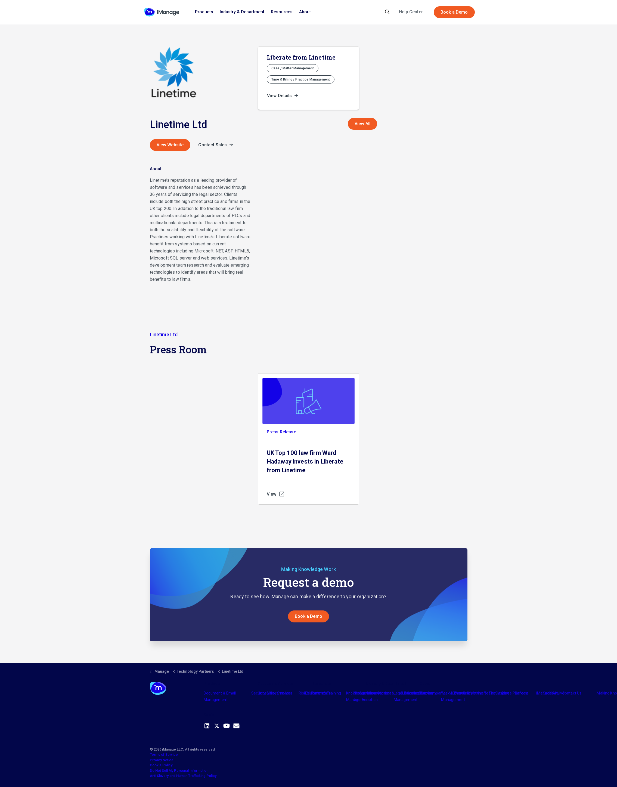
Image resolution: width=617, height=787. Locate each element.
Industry (373, 693)
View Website (170, 144)
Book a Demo (454, 12)
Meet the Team (480, 693)
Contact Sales (217, 145)
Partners (319, 693)
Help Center (411, 11)
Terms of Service (164, 754)
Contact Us (572, 693)
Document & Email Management (220, 696)
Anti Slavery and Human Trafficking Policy (183, 776)
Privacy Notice (161, 760)
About (305, 11)
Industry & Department (242, 11)
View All (362, 123)
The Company (432, 693)
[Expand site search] (387, 12)
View (276, 494)
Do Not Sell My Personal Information (179, 771)
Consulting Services (275, 693)
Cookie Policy (161, 765)
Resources (282, 11)
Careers (522, 693)
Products (204, 11)
